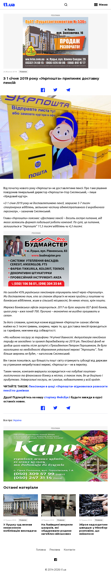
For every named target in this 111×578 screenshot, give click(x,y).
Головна (41, 549)
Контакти (69, 549)
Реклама (54, 549)
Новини (23, 72)
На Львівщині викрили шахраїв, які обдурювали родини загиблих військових (57, 529)
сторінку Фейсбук (56, 397)
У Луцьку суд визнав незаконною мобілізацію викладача (20, 527)
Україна (17, 420)
